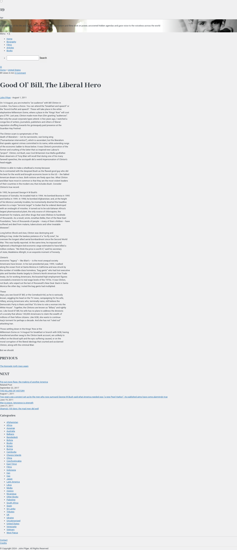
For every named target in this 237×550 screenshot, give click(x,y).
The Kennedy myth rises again (14, 366)
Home (3, 70)
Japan (10, 479)
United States (14, 70)
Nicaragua (11, 494)
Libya (9, 485)
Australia (11, 431)
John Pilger (5, 97)
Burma (10, 449)
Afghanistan (12, 422)
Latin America (13, 482)
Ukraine (10, 518)
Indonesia (11, 470)
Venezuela (11, 526)
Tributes (10, 511)
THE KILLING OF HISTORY (12, 391)
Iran (8, 473)
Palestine (11, 499)
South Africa (12, 503)
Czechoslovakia (14, 461)
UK (8, 514)
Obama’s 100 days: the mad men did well (19, 408)
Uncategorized (13, 520)
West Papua (12, 532)
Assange (11, 428)
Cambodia (11, 452)
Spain (9, 506)
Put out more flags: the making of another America (24, 382)
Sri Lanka (11, 509)
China (9, 458)
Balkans (10, 434)
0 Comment (20, 73)
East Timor (12, 464)
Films (9, 467)
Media (10, 488)
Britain (10, 446)
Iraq (8, 476)
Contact (3, 540)
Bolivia (10, 440)
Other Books (12, 497)
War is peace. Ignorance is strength (16, 403)
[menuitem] (9, 39)
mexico (10, 491)
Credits (3, 543)
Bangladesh (12, 437)
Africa (9, 425)
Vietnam (10, 529)
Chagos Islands (14, 455)
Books (10, 443)
